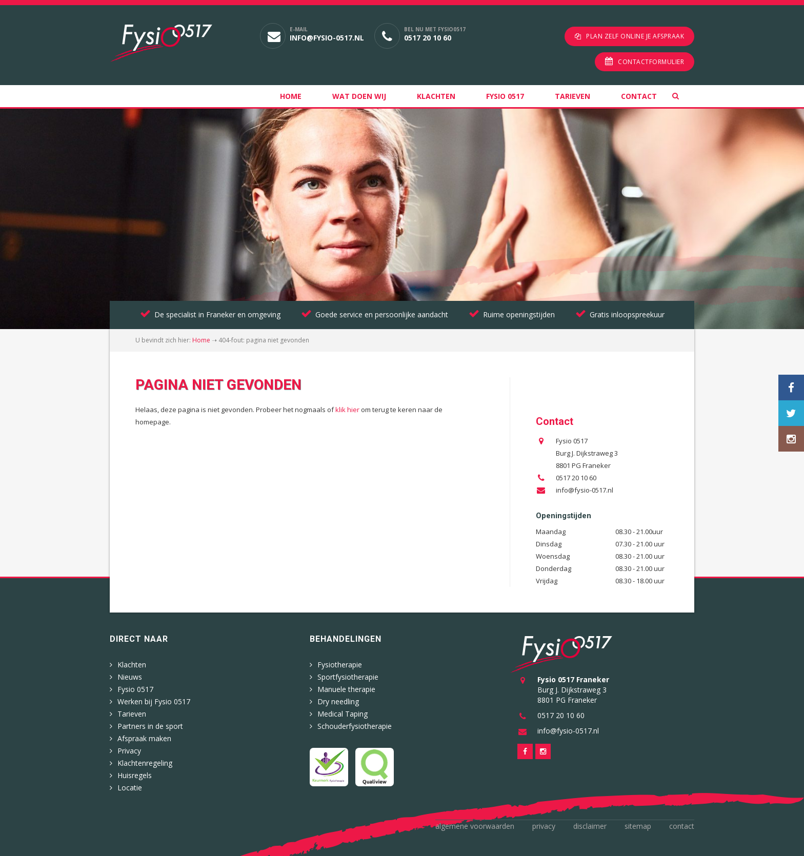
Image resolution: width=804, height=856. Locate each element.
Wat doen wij (359, 94)
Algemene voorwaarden (474, 824)
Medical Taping (342, 712)
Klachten (436, 94)
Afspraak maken (144, 736)
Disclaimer (590, 824)
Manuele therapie (346, 687)
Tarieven (572, 94)
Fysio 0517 (505, 94)
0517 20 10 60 (427, 38)
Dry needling (338, 699)
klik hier (347, 407)
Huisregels (134, 773)
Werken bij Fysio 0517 (153, 699)
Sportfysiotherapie (347, 675)
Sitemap (638, 824)
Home (291, 94)
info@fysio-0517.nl (327, 38)
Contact (639, 94)
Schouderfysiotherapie (354, 724)
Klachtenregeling (144, 761)
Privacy (129, 748)
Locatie (129, 785)
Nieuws (129, 675)
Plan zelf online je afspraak (635, 36)
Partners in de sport (150, 724)
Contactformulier (651, 59)
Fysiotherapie (339, 662)
